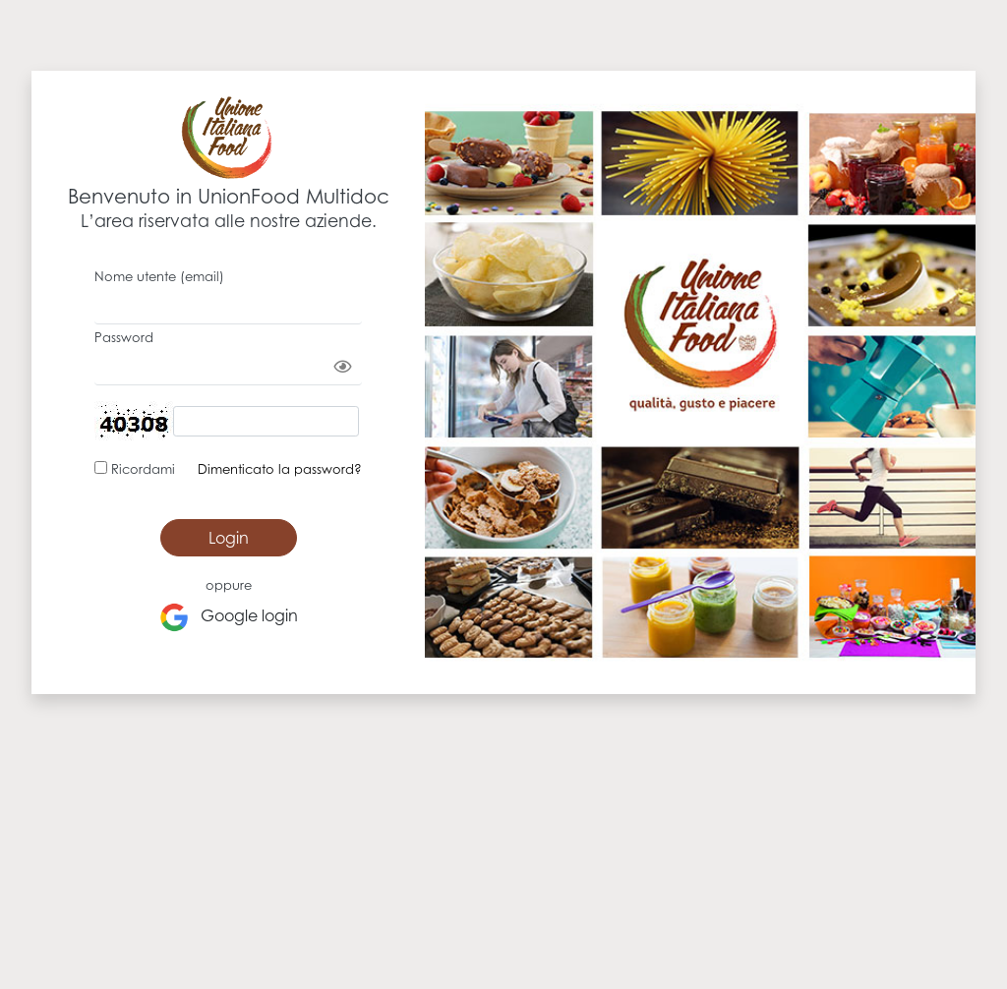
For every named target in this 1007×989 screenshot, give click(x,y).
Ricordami (141, 469)
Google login (228, 617)
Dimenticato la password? (280, 469)
